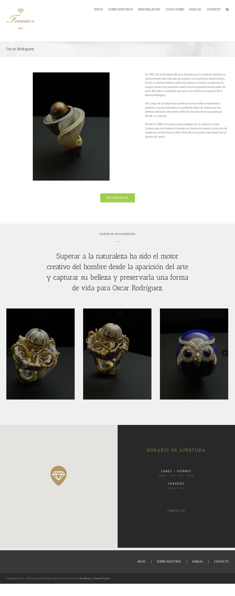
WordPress (86, 578)
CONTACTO (176, 511)
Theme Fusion (101, 578)
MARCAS (197, 561)
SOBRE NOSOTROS (169, 561)
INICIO (141, 561)
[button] (58, 476)
